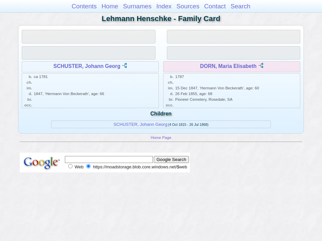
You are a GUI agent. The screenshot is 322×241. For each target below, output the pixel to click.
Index (164, 6)
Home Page (161, 137)
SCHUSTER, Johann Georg (86, 66)
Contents (84, 6)
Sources (188, 6)
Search (240, 6)
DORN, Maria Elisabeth (228, 66)
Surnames (137, 6)
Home (109, 6)
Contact (215, 6)
